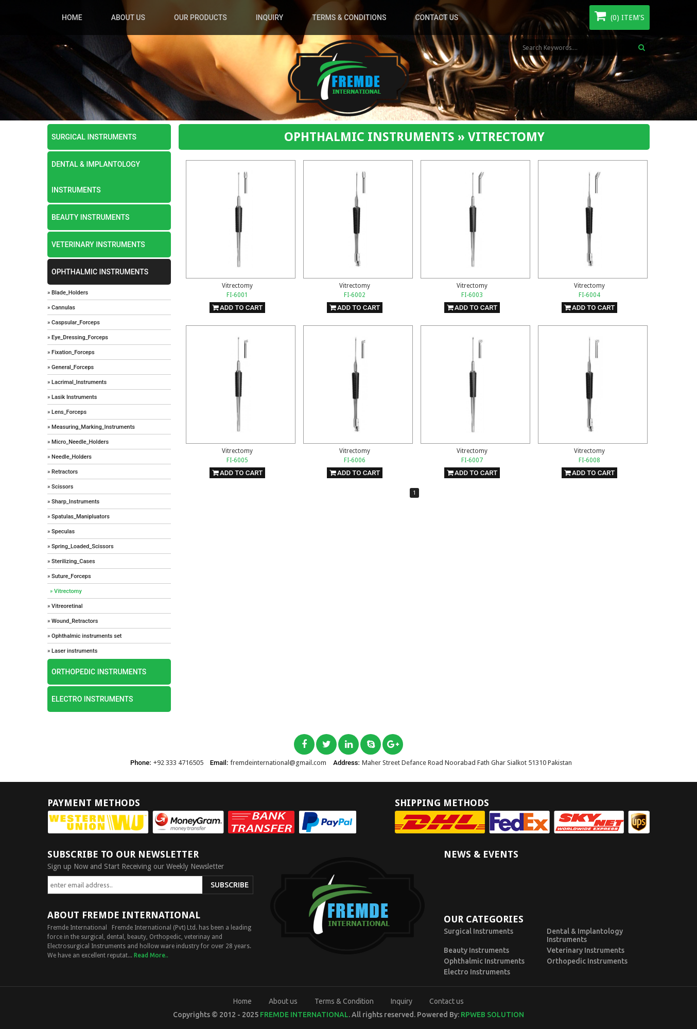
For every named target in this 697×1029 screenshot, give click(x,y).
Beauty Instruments (90, 217)
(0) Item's (619, 15)
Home (72, 17)
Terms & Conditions (349, 17)
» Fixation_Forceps (71, 352)
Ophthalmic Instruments (99, 272)
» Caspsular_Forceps (73, 322)
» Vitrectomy (66, 591)
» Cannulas (61, 307)
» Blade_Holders (67, 292)
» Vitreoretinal (65, 606)
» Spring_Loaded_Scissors (80, 546)
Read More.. (151, 955)
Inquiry (270, 17)
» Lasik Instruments (72, 397)
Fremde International (304, 1014)
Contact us (436, 17)
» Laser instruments (72, 651)
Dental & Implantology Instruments (95, 177)
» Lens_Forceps (66, 412)
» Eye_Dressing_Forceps (77, 337)
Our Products (200, 17)
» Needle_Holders (69, 457)
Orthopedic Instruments (98, 672)
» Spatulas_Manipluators (78, 516)
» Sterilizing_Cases (71, 561)
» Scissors (60, 486)
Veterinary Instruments (98, 244)
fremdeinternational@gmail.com (278, 762)
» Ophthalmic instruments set (84, 636)
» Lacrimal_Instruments (77, 382)
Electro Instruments (92, 699)
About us (128, 17)
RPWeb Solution (492, 1014)
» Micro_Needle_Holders (78, 442)
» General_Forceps (70, 367)
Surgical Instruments (93, 137)
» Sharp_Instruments (73, 501)
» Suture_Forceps (69, 576)
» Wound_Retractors (72, 621)
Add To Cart (237, 307)
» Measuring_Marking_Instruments (91, 427)
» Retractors (62, 471)
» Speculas (61, 531)
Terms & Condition (344, 1001)
